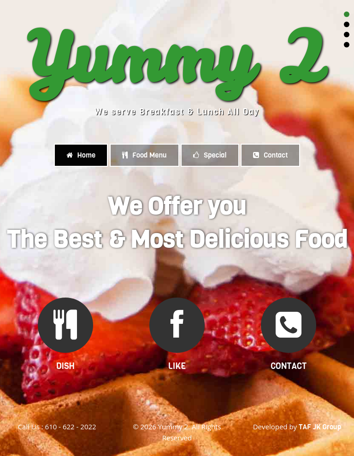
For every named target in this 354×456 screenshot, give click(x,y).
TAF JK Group (320, 427)
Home (81, 155)
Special (209, 155)
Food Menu (144, 155)
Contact (270, 155)
